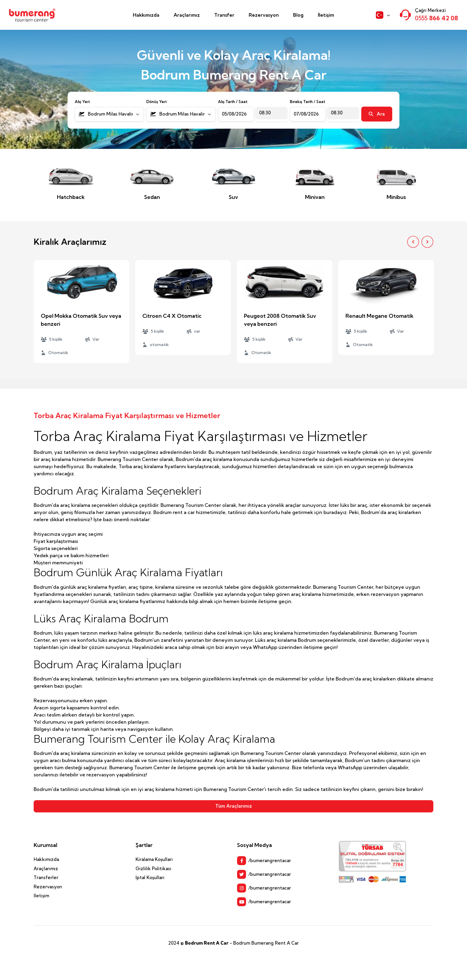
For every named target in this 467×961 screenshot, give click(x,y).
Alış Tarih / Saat (232, 101)
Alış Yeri (82, 101)
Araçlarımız (187, 15)
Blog (298, 15)
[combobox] (109, 114)
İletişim (326, 15)
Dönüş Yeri (156, 101)
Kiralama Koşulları (154, 859)
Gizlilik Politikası (153, 868)
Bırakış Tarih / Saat (307, 101)
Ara (377, 114)
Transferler (46, 877)
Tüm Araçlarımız (233, 806)
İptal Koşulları (150, 877)
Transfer (224, 15)
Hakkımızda (146, 15)
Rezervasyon (264, 15)
